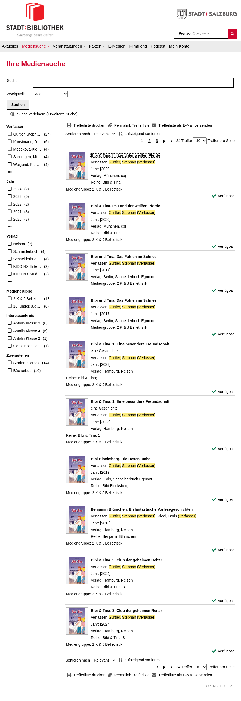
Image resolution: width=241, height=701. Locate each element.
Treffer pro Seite (221, 140)
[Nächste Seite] (164, 140)
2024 (17, 189)
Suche (12, 80)
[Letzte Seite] (172, 140)
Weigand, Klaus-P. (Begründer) (27, 164)
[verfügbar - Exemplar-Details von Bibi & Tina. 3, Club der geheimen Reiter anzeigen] (223, 600)
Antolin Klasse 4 (26, 331)
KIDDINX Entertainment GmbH (27, 266)
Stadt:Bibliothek (26, 363)
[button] (35, 47)
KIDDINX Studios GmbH (27, 274)
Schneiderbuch (25, 251)
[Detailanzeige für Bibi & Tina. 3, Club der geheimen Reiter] (126, 560)
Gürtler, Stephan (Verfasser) (27, 134)
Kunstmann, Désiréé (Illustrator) (27, 142)
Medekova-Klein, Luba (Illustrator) (27, 149)
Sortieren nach (77, 134)
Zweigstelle (16, 94)
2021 (17, 212)
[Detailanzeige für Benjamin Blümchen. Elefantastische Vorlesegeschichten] (142, 509)
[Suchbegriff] (201, 33)
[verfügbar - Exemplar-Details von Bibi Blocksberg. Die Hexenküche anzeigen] (223, 499)
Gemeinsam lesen (27, 346)
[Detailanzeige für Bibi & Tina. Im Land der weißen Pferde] (125, 155)
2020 (17, 219)
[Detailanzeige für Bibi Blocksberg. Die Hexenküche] (121, 459)
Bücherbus (22, 370)
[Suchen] (232, 34)
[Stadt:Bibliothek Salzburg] (35, 19)
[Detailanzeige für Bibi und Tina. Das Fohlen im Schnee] (124, 256)
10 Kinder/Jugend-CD (27, 306)
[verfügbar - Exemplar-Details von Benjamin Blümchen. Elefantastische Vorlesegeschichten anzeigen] (223, 550)
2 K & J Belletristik (27, 299)
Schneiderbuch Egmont (27, 259)
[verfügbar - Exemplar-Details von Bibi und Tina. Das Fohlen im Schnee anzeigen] (223, 290)
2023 (17, 196)
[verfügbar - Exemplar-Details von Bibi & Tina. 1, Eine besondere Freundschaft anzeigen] (223, 391)
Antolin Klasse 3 (26, 323)
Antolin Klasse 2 (26, 338)
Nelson (19, 244)
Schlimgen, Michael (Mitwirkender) (27, 157)
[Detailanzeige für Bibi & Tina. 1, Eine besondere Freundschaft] (130, 344)
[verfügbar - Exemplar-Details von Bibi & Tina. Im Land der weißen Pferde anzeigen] (223, 196)
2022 (17, 204)
